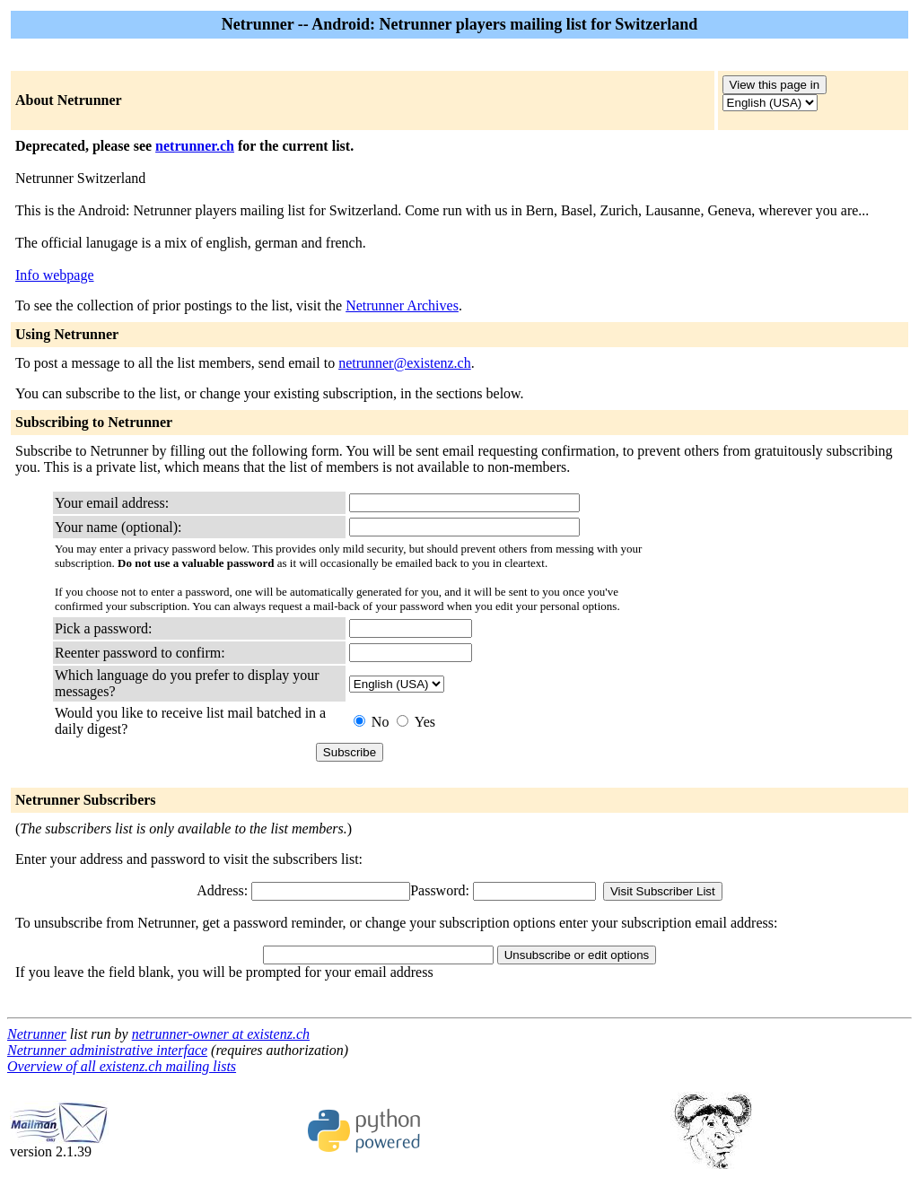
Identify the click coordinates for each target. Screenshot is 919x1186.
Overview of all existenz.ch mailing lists (121, 1066)
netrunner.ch (194, 145)
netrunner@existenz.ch (404, 363)
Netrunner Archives (402, 305)
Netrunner (36, 1034)
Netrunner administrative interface (107, 1050)
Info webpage (54, 275)
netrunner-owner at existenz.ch (221, 1034)
